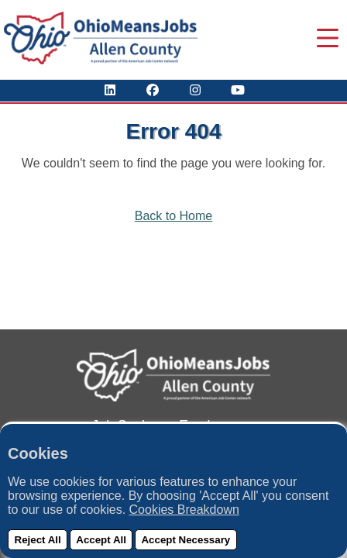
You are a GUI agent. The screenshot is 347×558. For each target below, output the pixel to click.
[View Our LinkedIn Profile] (109, 90)
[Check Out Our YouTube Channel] (237, 90)
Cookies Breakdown (184, 509)
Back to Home (173, 215)
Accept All (101, 540)
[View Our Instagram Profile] (195, 90)
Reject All (38, 540)
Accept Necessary (185, 540)
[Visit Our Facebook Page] (152, 90)
